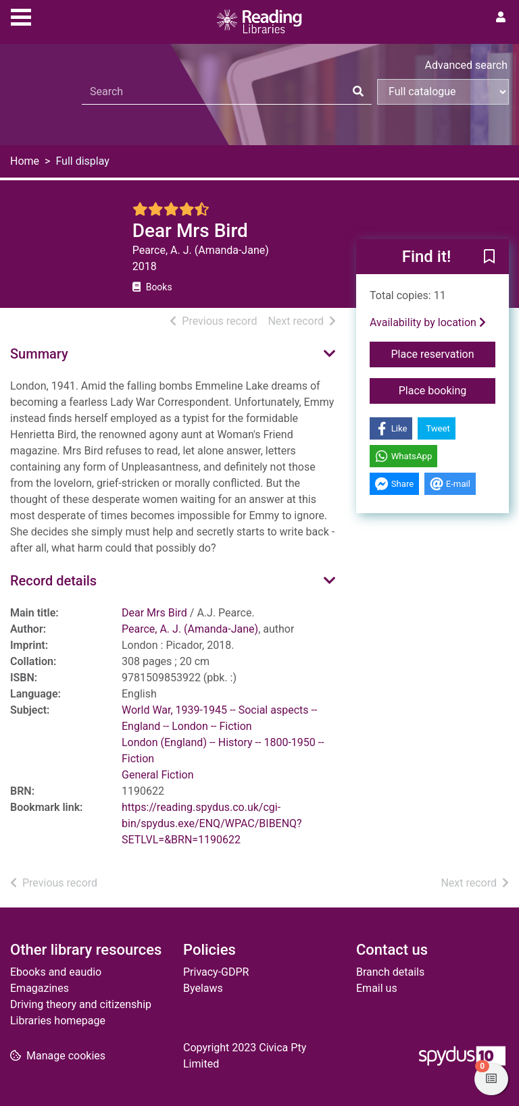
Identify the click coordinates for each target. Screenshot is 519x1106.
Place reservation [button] (443, 353)
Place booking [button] (447, 389)
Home (24, 161)
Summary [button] (39, 354)
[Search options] (443, 92)
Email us (376, 988)
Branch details (390, 972)
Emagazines (39, 988)
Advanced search (466, 65)
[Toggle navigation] (21, 15)
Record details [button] (53, 581)
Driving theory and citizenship (80, 1004)
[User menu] (501, 17)
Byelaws (203, 988)
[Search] (358, 92)
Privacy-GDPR (216, 972)
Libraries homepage (57, 1020)
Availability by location (428, 322)
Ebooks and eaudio (55, 972)
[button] (489, 257)
